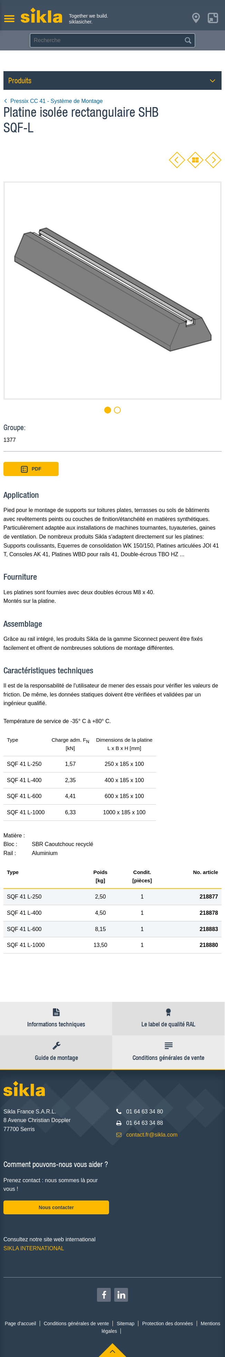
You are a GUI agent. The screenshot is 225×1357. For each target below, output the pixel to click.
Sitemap (125, 1323)
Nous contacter (56, 1207)
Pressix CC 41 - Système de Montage (53, 101)
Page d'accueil (20, 1323)
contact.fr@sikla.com (152, 1135)
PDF (31, 469)
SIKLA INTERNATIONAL (33, 1248)
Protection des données (167, 1323)
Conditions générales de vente (76, 1323)
